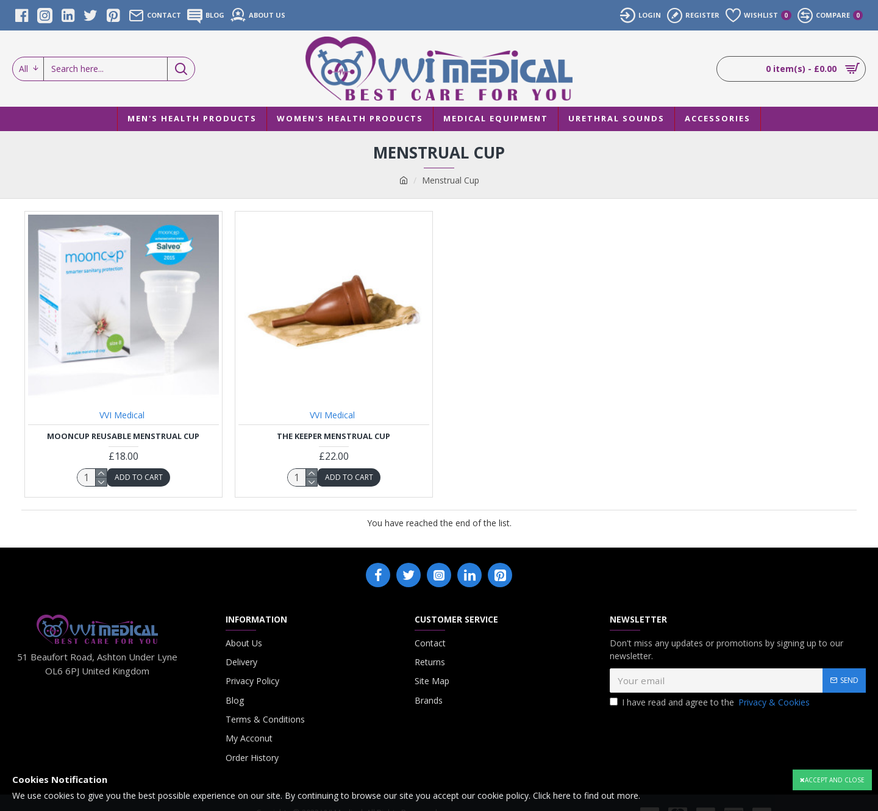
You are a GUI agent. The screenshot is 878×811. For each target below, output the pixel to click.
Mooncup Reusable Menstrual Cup (123, 436)
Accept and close (835, 780)
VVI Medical (122, 415)
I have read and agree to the (711, 702)
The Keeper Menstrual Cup (333, 436)
